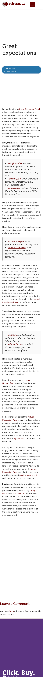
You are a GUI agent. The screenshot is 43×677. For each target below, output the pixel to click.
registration (18, 438)
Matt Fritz (12, 334)
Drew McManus (11, 71)
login (11, 611)
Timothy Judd (14, 178)
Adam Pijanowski (16, 344)
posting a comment (28, 475)
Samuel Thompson (17, 247)
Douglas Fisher (15, 163)
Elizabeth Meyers (16, 241)
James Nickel (14, 187)
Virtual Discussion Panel (29, 109)
